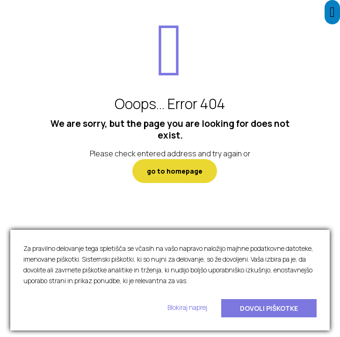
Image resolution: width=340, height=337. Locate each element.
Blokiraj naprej (187, 307)
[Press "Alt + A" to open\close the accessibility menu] (332, 12)
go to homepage (175, 171)
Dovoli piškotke (269, 308)
